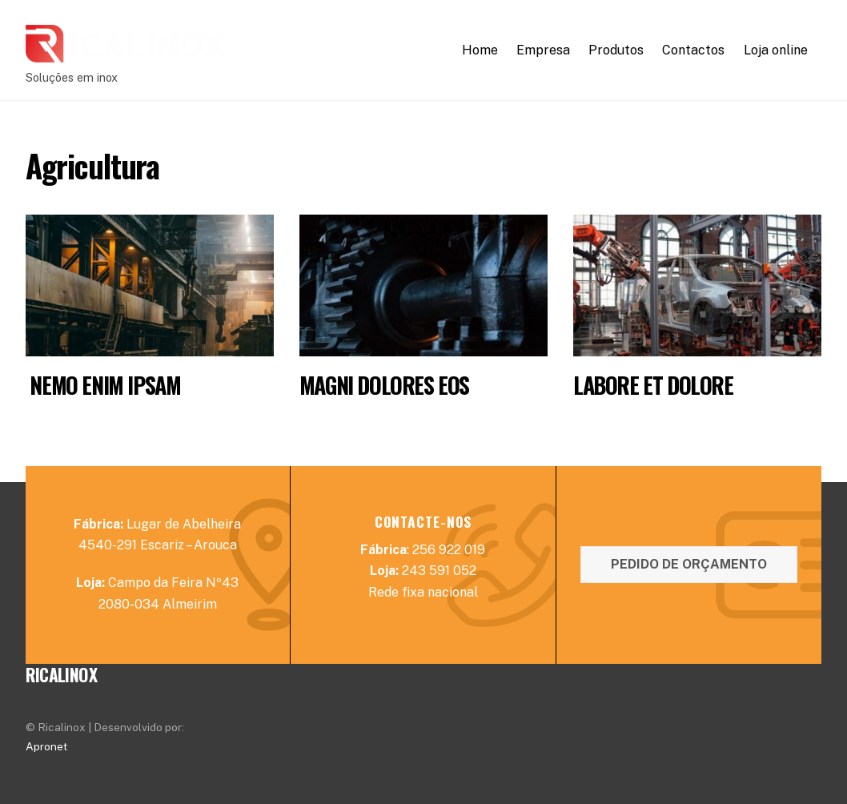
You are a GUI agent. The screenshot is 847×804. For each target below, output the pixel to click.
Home (480, 50)
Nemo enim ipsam (103, 384)
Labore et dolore (653, 384)
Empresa (543, 50)
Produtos (616, 50)
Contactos (693, 50)
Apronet (46, 746)
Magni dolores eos (384, 384)
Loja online (776, 50)
